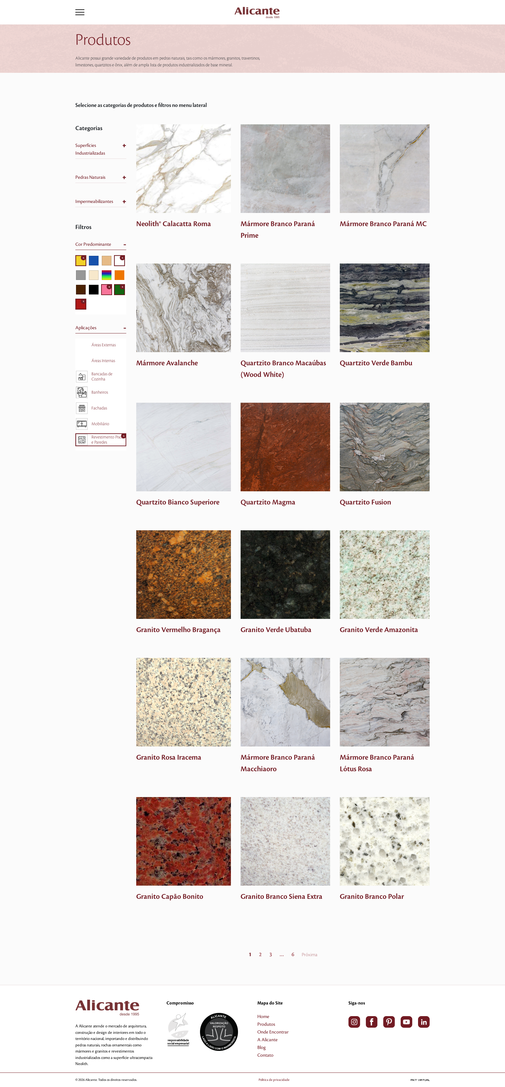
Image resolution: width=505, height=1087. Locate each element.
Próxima (309, 954)
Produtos (266, 1024)
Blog (261, 1047)
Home (263, 1016)
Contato (265, 1055)
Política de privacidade (283, 1080)
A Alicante (267, 1040)
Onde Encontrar (273, 1032)
